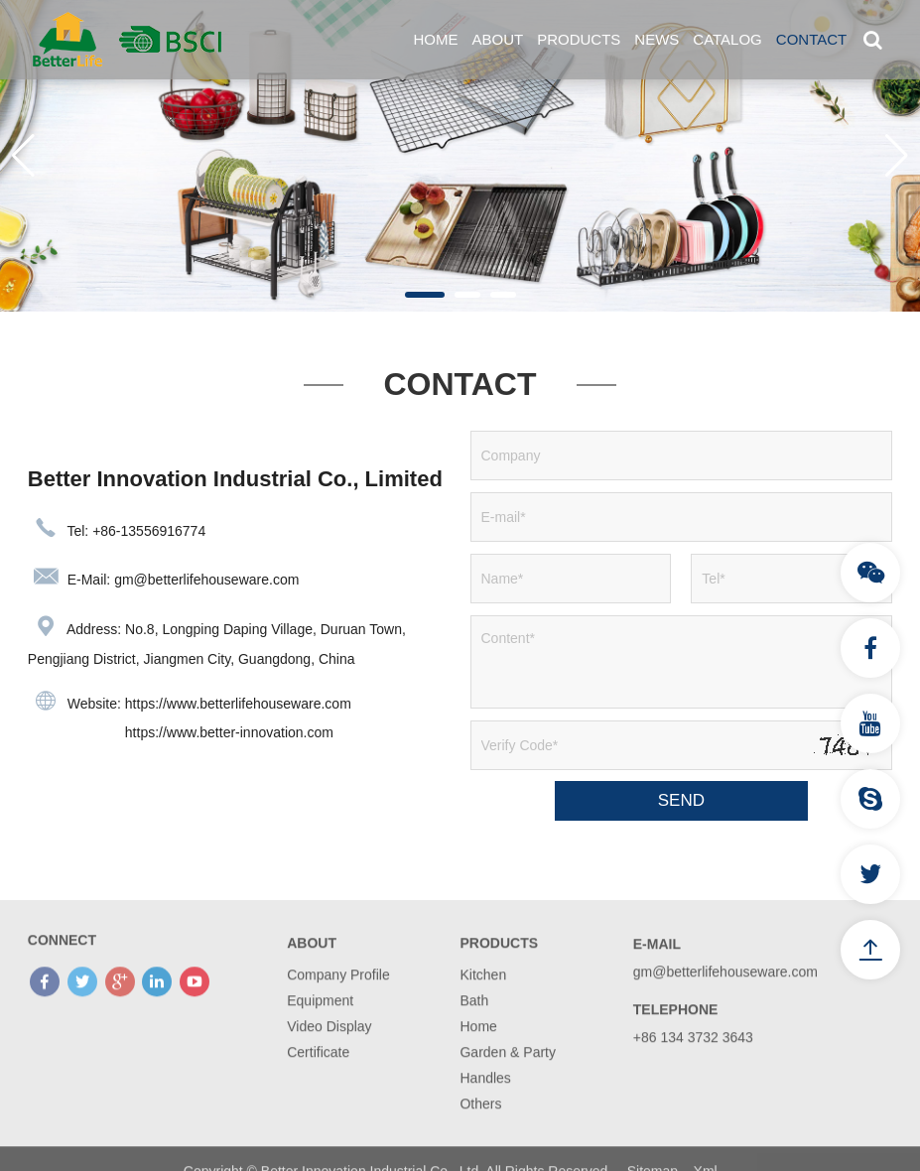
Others (480, 1130)
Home (435, 39)
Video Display (329, 1053)
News (656, 39)
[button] (425, 295)
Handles (485, 1104)
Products (578, 39)
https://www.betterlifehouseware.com (238, 704)
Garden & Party (508, 1079)
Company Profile (338, 1001)
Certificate (318, 1079)
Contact (811, 39)
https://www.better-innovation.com (229, 732)
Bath (474, 1027)
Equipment (320, 1027)
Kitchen (483, 1001)
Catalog (727, 39)
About (497, 39)
